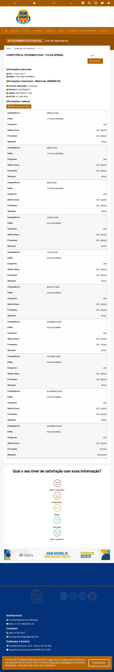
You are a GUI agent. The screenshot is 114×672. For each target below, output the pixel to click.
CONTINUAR (98, 663)
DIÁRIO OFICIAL (50, 30)
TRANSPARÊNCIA (73, 30)
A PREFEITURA (14, 30)
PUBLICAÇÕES (103, 30)
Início (8, 48)
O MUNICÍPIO (26, 30)
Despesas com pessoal (24, 48)
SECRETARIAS (38, 30)
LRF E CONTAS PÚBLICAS (88, 30)
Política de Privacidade (59, 662)
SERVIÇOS (61, 30)
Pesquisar (95, 61)
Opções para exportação (19, 106)
